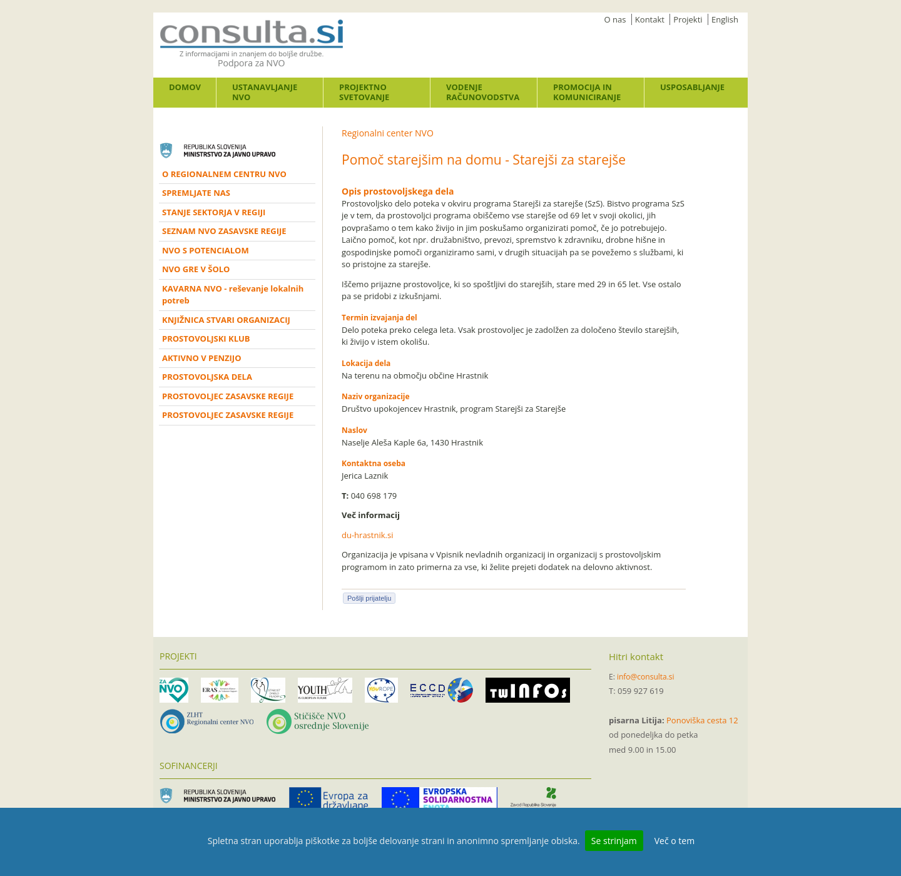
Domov (185, 87)
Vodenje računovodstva (482, 92)
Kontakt (649, 19)
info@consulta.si (645, 676)
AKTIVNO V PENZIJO (202, 358)
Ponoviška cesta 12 (702, 720)
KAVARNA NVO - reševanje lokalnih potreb (232, 295)
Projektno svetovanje (364, 92)
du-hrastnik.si (367, 535)
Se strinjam (614, 841)
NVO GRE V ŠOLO (196, 269)
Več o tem (674, 841)
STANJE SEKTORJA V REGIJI (213, 212)
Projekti (687, 19)
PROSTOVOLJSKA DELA (207, 376)
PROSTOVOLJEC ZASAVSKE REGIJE (227, 396)
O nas (615, 19)
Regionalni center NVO (388, 133)
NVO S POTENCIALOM (205, 250)
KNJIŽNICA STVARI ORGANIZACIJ (226, 319)
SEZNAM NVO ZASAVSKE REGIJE (224, 231)
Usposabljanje (692, 87)
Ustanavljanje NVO (264, 92)
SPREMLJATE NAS (196, 192)
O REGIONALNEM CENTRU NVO (224, 174)
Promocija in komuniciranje (587, 92)
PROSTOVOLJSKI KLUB (206, 338)
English (724, 19)
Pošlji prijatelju (369, 598)
